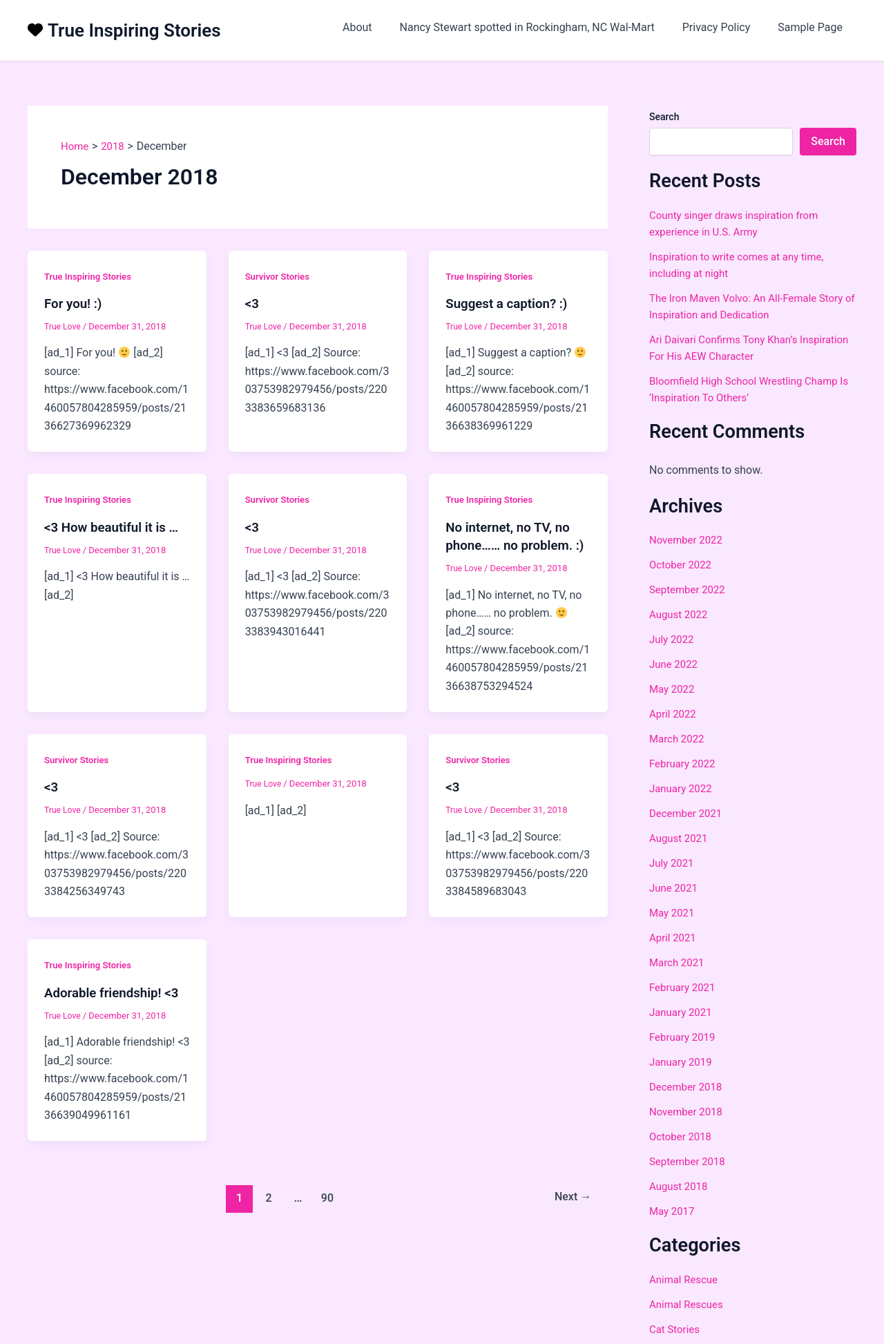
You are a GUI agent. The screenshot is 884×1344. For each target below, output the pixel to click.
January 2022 (682, 788)
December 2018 (688, 1086)
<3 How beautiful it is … (116, 526)
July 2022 (673, 639)
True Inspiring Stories (134, 30)
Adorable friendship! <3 (116, 1009)
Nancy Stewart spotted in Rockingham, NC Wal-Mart (541, 27)
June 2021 (675, 887)
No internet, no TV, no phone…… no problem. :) (513, 544)
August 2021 (680, 838)
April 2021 (674, 937)
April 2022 (674, 713)
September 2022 (690, 589)
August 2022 (680, 614)
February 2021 (684, 987)
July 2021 (673, 863)
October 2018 (682, 1136)
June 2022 (675, 664)
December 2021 (688, 813)
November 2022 (688, 539)
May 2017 (673, 1211)
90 (325, 1215)
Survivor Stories (279, 276)
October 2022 (682, 564)
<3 (252, 303)
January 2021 (682, 1012)
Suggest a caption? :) (510, 303)
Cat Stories (676, 1329)
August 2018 (680, 1186)
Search (664, 116)
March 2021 (678, 962)
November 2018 (688, 1111)
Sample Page (812, 27)
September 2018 (690, 1161)
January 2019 (682, 1061)
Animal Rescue (685, 1279)
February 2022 (684, 763)
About (377, 27)
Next (570, 1215)
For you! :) (75, 303)
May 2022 (673, 688)
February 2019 (684, 1037)
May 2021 (673, 912)
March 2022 (678, 738)
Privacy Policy (725, 27)
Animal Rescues (688, 1304)
